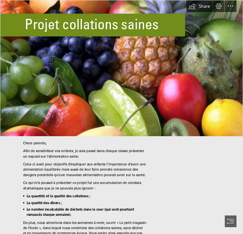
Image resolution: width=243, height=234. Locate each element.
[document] (121, 117)
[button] (199, 6)
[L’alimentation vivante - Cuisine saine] (121, 68)
